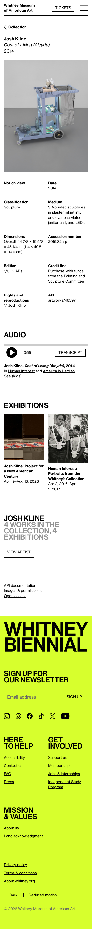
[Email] (32, 696)
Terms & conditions (20, 873)
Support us (57, 757)
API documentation (20, 585)
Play (11, 352)
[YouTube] (65, 716)
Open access (15, 595)
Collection (17, 27)
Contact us (13, 765)
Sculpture (12, 207)
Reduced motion (40, 895)
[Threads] (18, 716)
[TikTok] (41, 716)
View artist (19, 552)
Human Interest (21, 371)
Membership (59, 765)
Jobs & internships (64, 773)
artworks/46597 (62, 300)
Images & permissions (23, 590)
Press (9, 781)
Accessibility (14, 757)
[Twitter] (52, 716)
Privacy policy (15, 865)
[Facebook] (30, 716)
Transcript (70, 352)
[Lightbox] (46, 116)
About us (11, 828)
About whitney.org (19, 881)
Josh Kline (15, 38)
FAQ (7, 773)
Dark (10, 895)
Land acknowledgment (23, 836)
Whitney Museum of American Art (19, 7)
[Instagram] (7, 716)
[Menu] (84, 7)
